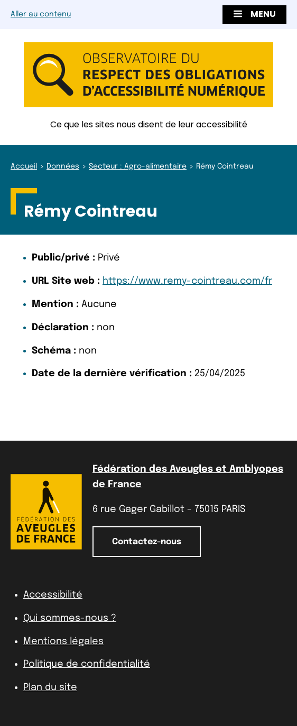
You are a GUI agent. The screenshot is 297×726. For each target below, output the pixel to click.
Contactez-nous (146, 541)
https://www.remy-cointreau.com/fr (187, 281)
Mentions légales (63, 641)
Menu (254, 14)
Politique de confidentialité (86, 664)
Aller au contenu (41, 14)
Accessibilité (52, 595)
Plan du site (50, 687)
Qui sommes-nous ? (69, 618)
